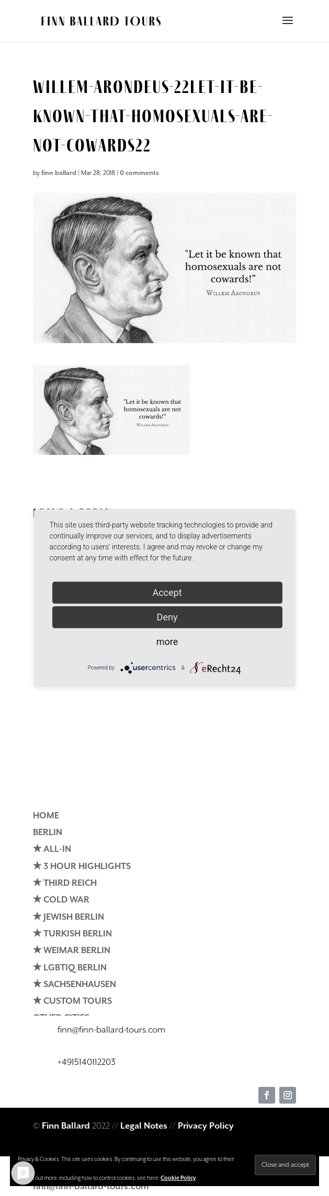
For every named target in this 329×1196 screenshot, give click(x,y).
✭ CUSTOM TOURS (72, 1001)
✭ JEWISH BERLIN (68, 917)
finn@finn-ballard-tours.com (91, 1187)
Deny (167, 617)
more (167, 641)
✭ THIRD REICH (65, 883)
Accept (166, 592)
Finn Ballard (66, 1126)
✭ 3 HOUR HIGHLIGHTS (82, 867)
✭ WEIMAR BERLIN (71, 951)
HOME (46, 816)
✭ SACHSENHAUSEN (74, 985)
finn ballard (58, 173)
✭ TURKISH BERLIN (72, 934)
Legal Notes (143, 1126)
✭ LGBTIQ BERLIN (70, 968)
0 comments (139, 173)
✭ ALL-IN (52, 849)
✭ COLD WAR (61, 900)
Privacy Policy (206, 1126)
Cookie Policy (178, 1178)
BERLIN (47, 833)
